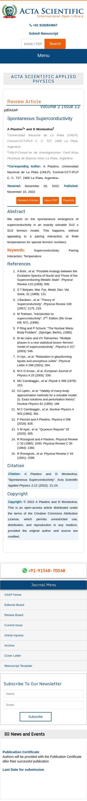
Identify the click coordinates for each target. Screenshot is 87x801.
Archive (9, 645)
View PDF (51, 200)
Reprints (68, 200)
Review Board (13, 615)
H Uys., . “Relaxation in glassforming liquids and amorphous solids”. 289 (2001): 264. (44, 361)
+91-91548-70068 (47, 570)
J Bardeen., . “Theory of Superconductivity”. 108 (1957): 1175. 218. (44, 304)
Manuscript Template (18, 666)
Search (55, 44)
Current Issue (13, 625)
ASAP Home (12, 594)
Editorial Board (14, 605)
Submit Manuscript (43, 33)
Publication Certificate (21, 752)
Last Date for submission (23, 769)
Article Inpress (13, 635)
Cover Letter (12, 655)
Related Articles (28, 200)
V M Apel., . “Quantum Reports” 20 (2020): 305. (43, 431)
